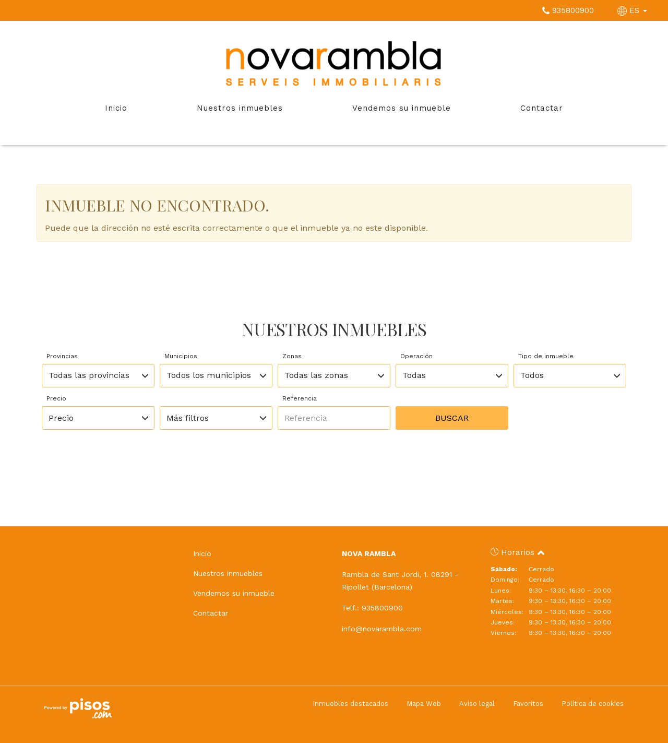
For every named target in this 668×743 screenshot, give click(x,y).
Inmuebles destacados (350, 703)
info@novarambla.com (382, 628)
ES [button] (633, 10)
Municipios (180, 356)
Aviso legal (477, 703)
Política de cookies (593, 703)
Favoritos (528, 703)
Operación (416, 356)
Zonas (292, 356)
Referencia (299, 398)
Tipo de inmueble (546, 356)
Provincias (62, 356)
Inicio (116, 108)
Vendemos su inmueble (401, 108)
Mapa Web (424, 703)
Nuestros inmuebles (240, 108)
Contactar (541, 108)
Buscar (452, 418)
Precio (56, 398)
